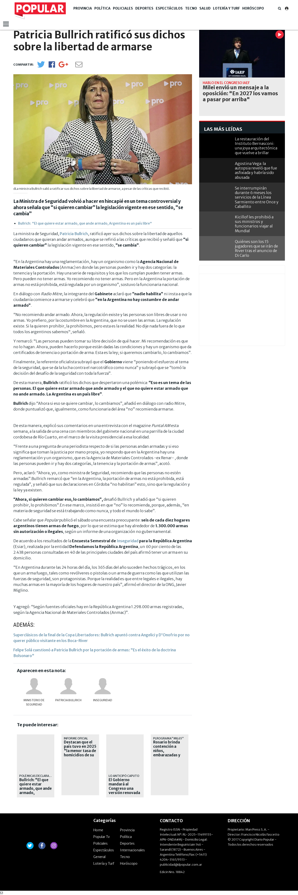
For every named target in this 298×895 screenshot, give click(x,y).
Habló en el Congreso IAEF (226, 83)
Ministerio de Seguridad (34, 702)
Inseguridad (127, 540)
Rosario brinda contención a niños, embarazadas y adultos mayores (168, 751)
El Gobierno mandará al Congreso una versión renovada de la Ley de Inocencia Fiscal (124, 791)
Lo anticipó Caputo (124, 776)
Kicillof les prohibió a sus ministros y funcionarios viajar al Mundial (254, 224)
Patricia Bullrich (74, 233)
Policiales (123, 8)
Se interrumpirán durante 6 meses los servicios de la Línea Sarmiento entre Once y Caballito (256, 197)
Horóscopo (253, 8)
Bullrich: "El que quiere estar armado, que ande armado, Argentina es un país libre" (85, 223)
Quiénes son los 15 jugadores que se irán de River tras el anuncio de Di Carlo (256, 248)
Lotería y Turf (226, 8)
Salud (205, 8)
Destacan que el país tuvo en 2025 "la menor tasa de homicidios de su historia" (80, 751)
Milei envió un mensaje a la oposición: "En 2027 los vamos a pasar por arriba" (240, 93)
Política (102, 8)
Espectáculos (169, 8)
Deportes (144, 8)
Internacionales (132, 850)
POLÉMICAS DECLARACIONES (39, 776)
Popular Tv (101, 837)
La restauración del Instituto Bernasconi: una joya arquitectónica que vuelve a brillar (256, 146)
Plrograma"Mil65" (168, 738)
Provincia (82, 8)
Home (98, 830)
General (99, 857)
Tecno (191, 8)
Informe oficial (76, 738)
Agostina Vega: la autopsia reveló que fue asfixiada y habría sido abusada (256, 170)
